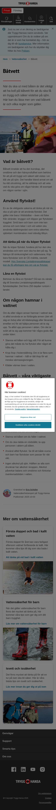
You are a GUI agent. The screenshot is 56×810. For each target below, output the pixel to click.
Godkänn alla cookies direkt (28, 425)
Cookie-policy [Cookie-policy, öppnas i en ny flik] (20, 409)
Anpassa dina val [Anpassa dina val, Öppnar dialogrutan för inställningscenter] (28, 417)
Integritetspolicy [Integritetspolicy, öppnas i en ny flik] (33, 409)
